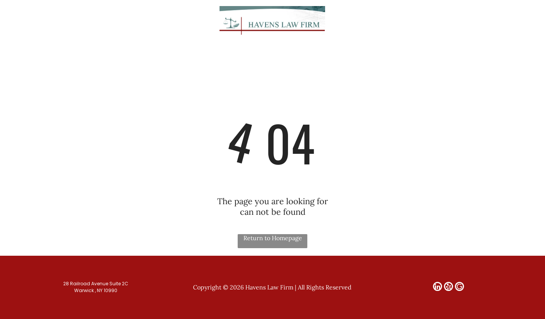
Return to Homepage (272, 238)
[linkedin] (490, 20)
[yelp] (501, 20)
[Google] (512, 20)
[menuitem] (136, 49)
